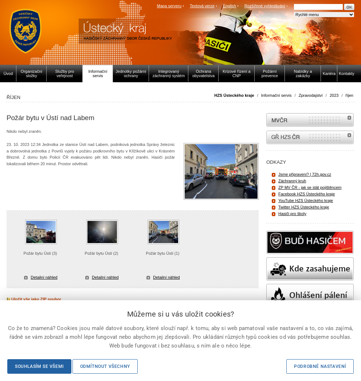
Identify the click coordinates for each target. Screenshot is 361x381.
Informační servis (276, 95)
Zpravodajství (311, 95)
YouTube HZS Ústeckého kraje (305, 200)
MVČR (310, 120)
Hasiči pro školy (292, 213)
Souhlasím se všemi (39, 366)
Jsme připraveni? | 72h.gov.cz (304, 174)
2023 (334, 95)
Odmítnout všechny (105, 366)
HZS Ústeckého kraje (234, 95)
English (229, 6)
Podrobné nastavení (320, 366)
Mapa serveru (169, 6)
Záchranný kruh (292, 181)
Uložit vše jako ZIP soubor (34, 299)
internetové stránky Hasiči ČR (310, 137)
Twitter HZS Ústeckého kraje (303, 207)
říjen (349, 95)
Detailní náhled (44, 277)
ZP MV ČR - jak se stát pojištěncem (309, 187)
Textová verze (202, 6)
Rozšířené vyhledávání (264, 6)
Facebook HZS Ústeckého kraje (306, 194)
